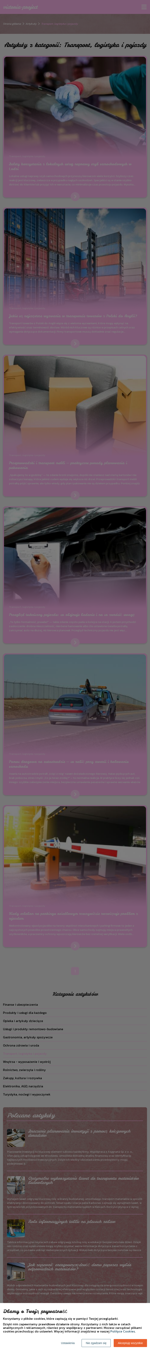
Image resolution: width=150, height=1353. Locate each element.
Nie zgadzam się (96, 1343)
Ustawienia (68, 1343)
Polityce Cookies (122, 1331)
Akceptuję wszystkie (130, 1343)
